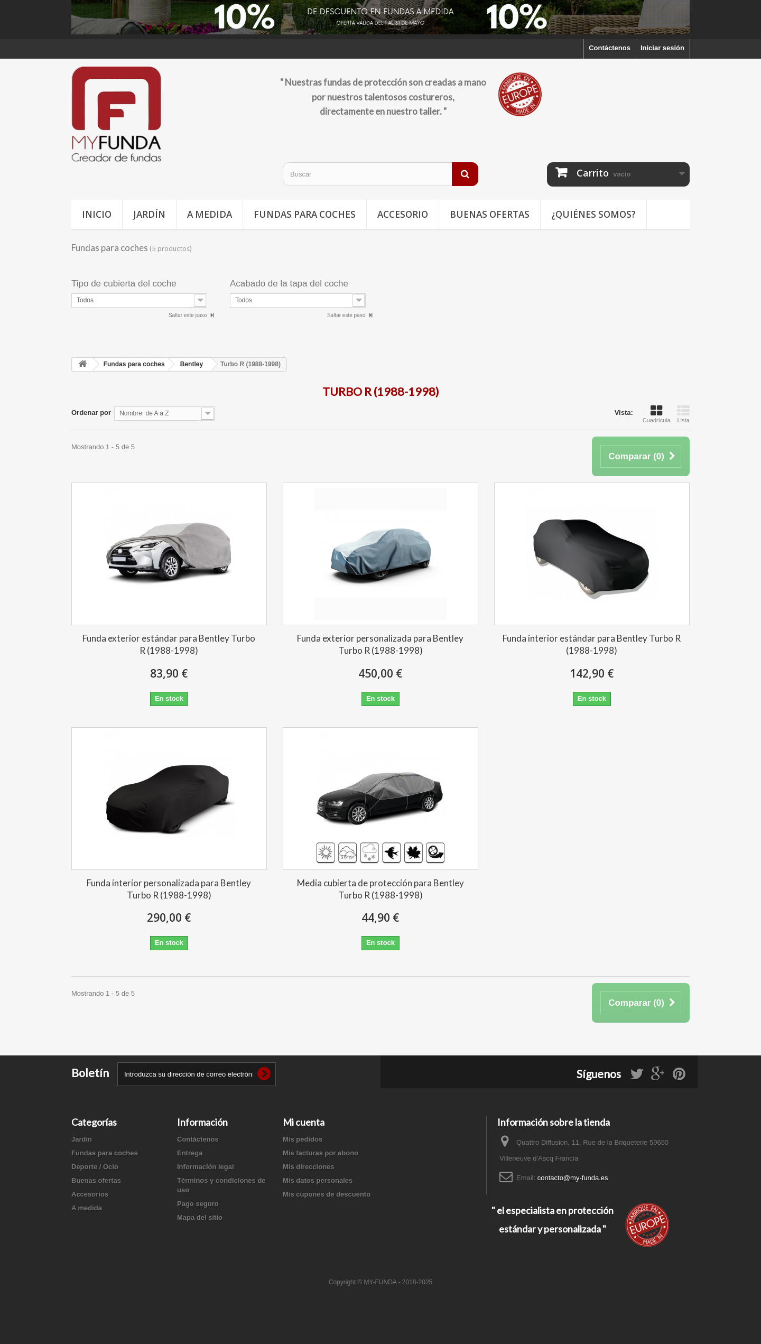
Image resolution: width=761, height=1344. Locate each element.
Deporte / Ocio (94, 1167)
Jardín (149, 214)
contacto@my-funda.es (572, 1178)
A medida (209, 214)
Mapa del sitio (199, 1217)
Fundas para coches (305, 214)
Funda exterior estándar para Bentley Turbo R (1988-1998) (168, 644)
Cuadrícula (657, 413)
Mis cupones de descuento (326, 1194)
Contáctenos (609, 48)
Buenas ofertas (490, 214)
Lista (683, 413)
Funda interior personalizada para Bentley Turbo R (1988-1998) (169, 889)
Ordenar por (91, 412)
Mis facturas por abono (320, 1153)
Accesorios (89, 1194)
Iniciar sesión (662, 48)
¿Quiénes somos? (593, 214)
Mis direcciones (309, 1167)
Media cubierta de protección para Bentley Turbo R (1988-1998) (380, 889)
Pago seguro (198, 1204)
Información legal (205, 1167)
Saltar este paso (188, 315)
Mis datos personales (317, 1180)
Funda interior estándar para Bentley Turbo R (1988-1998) (592, 644)
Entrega (189, 1153)
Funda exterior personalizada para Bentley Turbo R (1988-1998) (380, 644)
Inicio (97, 214)
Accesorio (402, 214)
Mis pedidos (302, 1139)
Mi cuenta (303, 1122)
